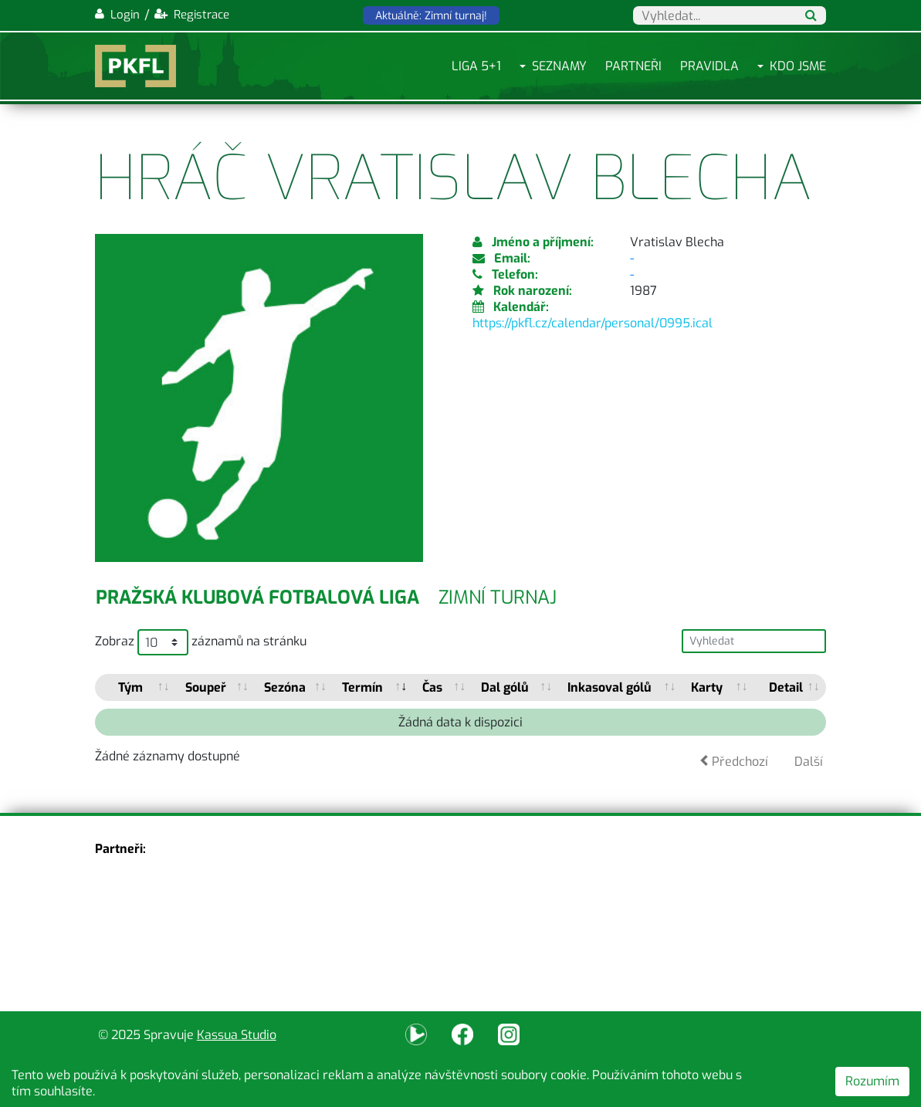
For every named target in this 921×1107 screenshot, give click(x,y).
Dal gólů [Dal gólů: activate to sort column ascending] (505, 687)
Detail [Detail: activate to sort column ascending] (786, 687)
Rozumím (872, 1081)
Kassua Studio (236, 1035)
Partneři (633, 66)
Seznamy (559, 66)
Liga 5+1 (476, 66)
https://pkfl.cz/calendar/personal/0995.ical (592, 323)
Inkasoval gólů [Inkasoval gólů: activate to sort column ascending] (609, 687)
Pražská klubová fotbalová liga (257, 597)
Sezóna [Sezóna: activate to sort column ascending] (285, 687)
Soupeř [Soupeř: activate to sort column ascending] (205, 687)
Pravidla (709, 66)
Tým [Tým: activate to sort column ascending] (130, 687)
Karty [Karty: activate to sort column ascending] (707, 687)
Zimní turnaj (497, 597)
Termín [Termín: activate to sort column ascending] (362, 687)
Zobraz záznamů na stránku (200, 642)
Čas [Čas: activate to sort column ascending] (432, 687)
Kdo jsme (798, 66)
